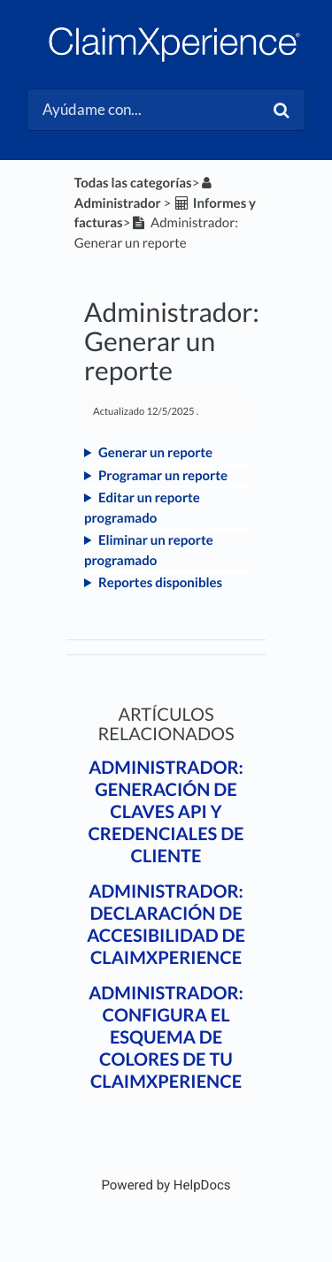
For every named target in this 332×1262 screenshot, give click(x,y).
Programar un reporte (163, 476)
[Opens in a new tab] (165, 1185)
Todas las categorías (133, 183)
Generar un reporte (155, 453)
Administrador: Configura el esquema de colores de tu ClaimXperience (166, 1037)
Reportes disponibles (160, 583)
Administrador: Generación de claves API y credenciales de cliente (165, 812)
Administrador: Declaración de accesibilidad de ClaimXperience (166, 924)
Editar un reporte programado (142, 508)
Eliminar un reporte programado (148, 550)
